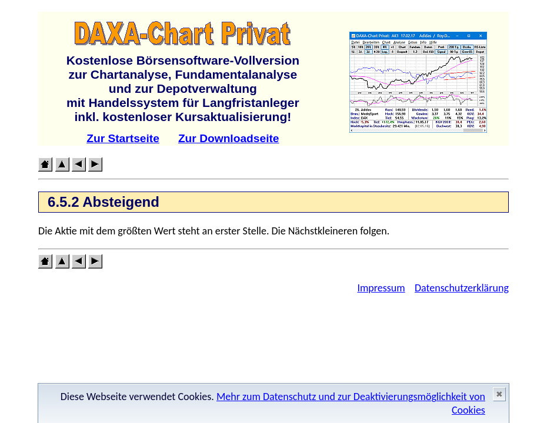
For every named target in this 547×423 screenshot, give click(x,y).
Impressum (381, 287)
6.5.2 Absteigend (103, 202)
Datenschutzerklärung (462, 287)
